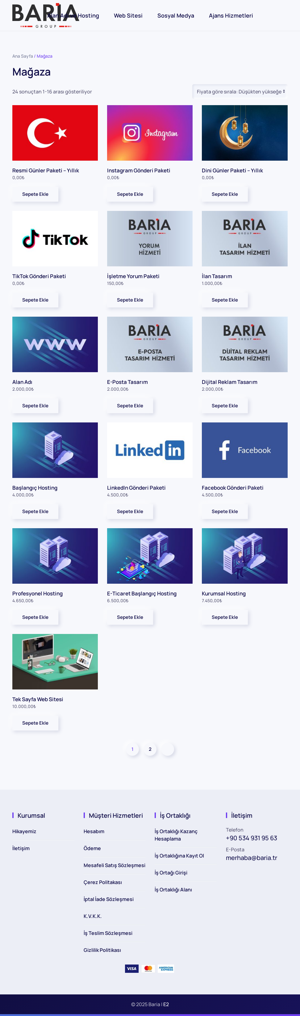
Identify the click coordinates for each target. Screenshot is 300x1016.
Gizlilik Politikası (102, 950)
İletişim (21, 848)
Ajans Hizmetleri (231, 15)
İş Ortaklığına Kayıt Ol (179, 855)
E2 (166, 1004)
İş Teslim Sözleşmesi (108, 933)
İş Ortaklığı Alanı (173, 889)
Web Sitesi (128, 15)
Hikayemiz (24, 831)
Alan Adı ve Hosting (73, 15)
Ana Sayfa (22, 56)
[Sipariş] (240, 91)
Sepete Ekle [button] (35, 194)
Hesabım (94, 831)
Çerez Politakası (103, 882)
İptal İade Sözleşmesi (109, 899)
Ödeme (92, 848)
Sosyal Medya (175, 15)
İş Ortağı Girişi (171, 872)
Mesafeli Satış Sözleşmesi (114, 865)
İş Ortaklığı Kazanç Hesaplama (176, 835)
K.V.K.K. (93, 916)
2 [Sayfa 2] (150, 749)
